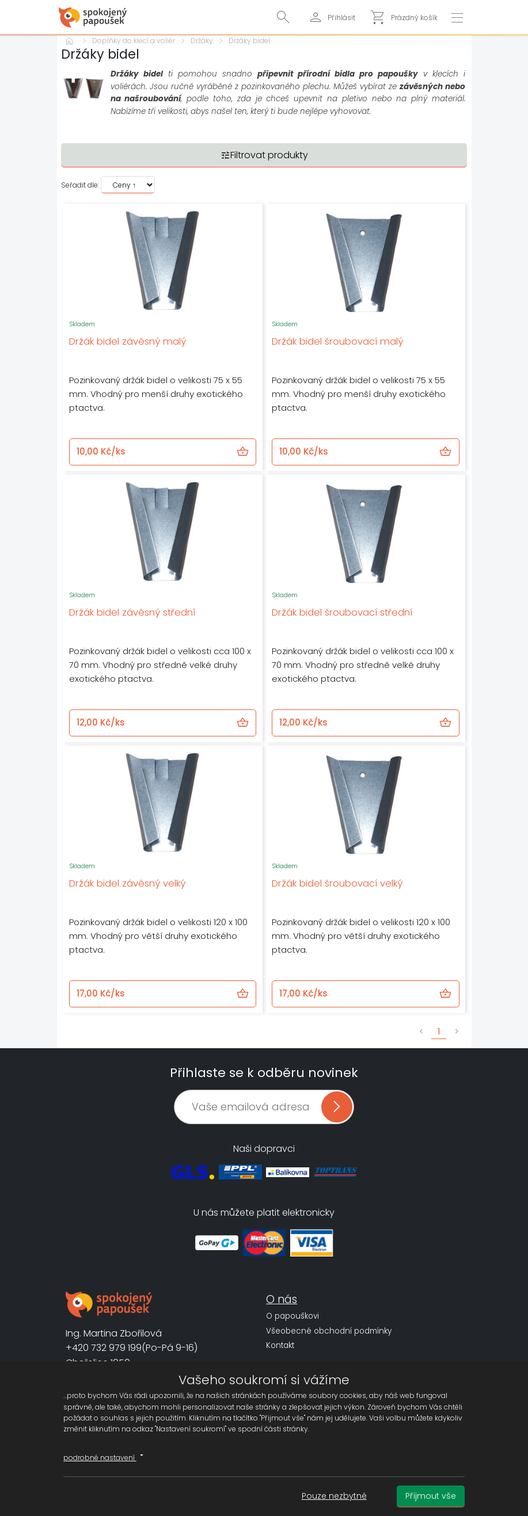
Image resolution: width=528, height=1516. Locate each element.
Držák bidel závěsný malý (127, 341)
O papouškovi (292, 1316)
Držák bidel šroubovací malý (337, 341)
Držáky (202, 40)
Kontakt (280, 1345)
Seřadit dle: (80, 185)
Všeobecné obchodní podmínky (329, 1331)
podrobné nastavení (105, 1456)
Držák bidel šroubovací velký (337, 883)
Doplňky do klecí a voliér (133, 40)
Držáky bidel (249, 40)
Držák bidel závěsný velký (127, 883)
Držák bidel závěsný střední (132, 612)
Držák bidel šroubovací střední (342, 612)
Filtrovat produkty (264, 155)
